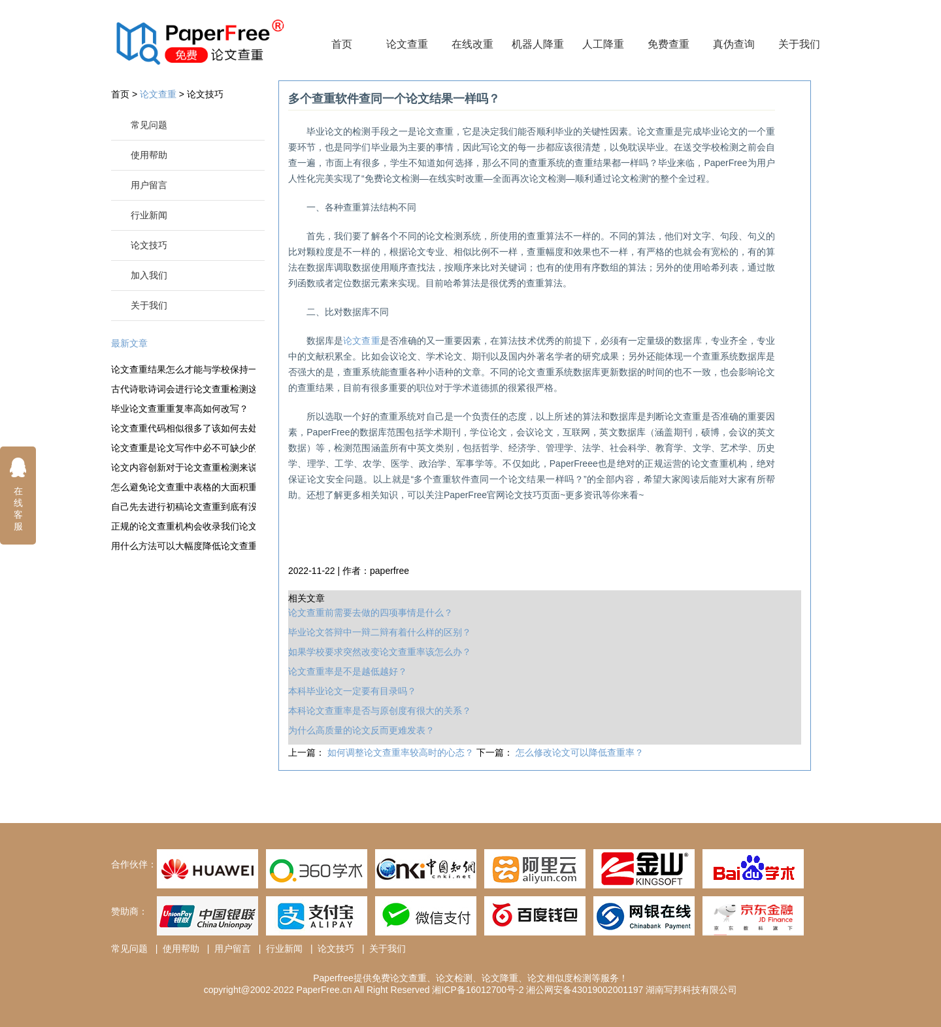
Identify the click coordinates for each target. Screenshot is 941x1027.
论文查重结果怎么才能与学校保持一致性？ (183, 369)
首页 (341, 44)
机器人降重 (538, 44)
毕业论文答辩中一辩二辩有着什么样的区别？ (379, 632)
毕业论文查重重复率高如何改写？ (179, 408)
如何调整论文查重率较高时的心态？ (401, 752)
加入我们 (149, 275)
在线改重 (472, 44)
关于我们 (799, 44)
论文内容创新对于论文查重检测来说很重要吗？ (183, 467)
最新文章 (129, 343)
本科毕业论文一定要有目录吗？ (352, 691)
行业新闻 (149, 215)
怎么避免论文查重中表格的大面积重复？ (183, 487)
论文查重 (407, 44)
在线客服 (18, 493)
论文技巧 (205, 94)
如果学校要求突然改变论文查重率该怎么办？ (379, 652)
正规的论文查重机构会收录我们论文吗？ (183, 526)
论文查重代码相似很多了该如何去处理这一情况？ (183, 428)
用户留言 (149, 185)
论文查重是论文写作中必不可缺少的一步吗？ (183, 448)
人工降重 (603, 44)
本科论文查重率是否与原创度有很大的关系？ (379, 710)
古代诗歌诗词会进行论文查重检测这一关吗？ (183, 389)
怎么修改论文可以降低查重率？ (580, 752)
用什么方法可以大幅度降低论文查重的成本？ (183, 546)
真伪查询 (734, 44)
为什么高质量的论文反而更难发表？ (361, 730)
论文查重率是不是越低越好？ (347, 671)
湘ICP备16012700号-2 (477, 990)
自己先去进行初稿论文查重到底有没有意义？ (183, 506)
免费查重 (668, 44)
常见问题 (149, 125)
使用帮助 (149, 155)
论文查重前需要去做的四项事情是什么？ (370, 612)
